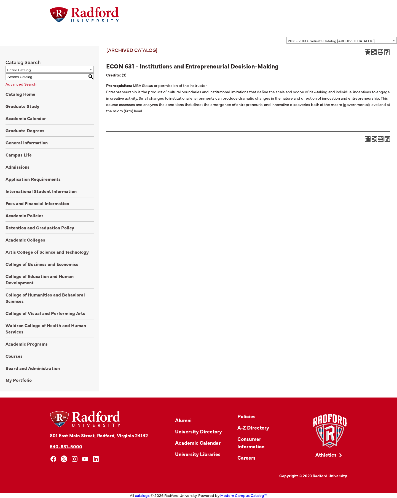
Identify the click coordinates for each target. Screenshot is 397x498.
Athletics (326, 454)
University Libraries (198, 454)
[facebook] (53, 458)
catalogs (142, 495)
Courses (14, 356)
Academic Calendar (26, 118)
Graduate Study (22, 106)
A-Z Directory (253, 427)
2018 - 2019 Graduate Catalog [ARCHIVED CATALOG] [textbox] (331, 40)
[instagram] (74, 458)
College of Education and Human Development (40, 279)
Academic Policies (25, 215)
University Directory (198, 431)
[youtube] (85, 458)
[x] (64, 458)
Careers (246, 457)
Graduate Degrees (25, 130)
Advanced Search (21, 84)
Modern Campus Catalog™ (243, 495)
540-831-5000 (66, 446)
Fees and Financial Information (37, 203)
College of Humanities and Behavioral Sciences (45, 298)
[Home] (84, 14)
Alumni (183, 420)
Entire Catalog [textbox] (19, 69)
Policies (246, 416)
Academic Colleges (25, 240)
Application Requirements (33, 179)
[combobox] (341, 40)
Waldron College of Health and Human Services (46, 328)
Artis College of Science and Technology (47, 252)
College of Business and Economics (42, 264)
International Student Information (41, 191)
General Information (27, 142)
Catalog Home (20, 94)
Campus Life (19, 155)
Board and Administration (33, 368)
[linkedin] (95, 458)
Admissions (17, 167)
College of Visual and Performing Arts (45, 313)
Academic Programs (27, 344)
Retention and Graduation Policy (40, 227)
